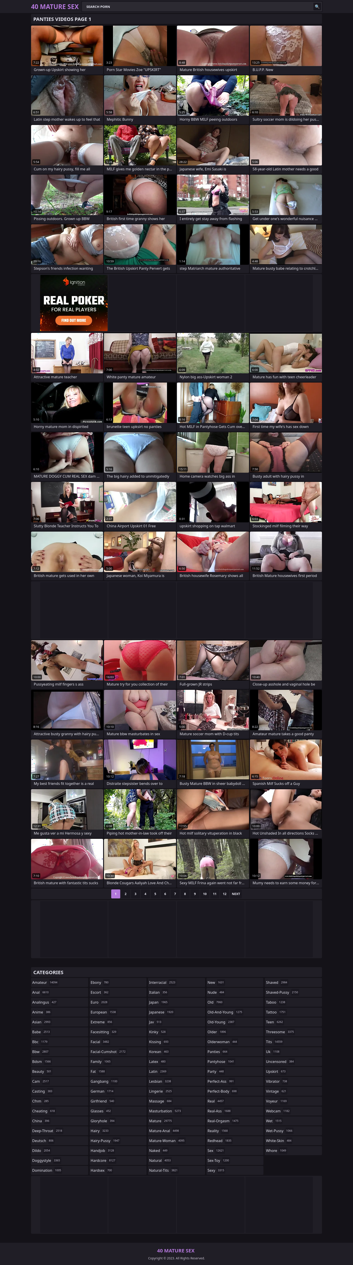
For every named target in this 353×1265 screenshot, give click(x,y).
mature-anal (164, 1130)
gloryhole (103, 1121)
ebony (100, 982)
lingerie (161, 1091)
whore (276, 1150)
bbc (40, 1041)
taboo (276, 1002)
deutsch (43, 1140)
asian (42, 1022)
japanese (161, 1012)
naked (158, 1150)
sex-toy (219, 1160)
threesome (280, 1032)
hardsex (102, 1170)
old (216, 1002)
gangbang (105, 1081)
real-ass (220, 1111)
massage (160, 1101)
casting (42, 1091)
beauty (42, 1071)
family (101, 1061)
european (104, 1012)
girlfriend (103, 1101)
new (216, 982)
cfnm (41, 1101)
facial (100, 1041)
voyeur (277, 1101)
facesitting (104, 1032)
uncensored (280, 1061)
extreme (102, 1022)
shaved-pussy (282, 992)
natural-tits (164, 1170)
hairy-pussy (106, 1140)
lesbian (160, 1081)
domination (47, 1170)
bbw (41, 1051)
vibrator (277, 1081)
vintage (276, 1091)
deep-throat (47, 1130)
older (217, 1032)
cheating (44, 1111)
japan (159, 1002)
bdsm (42, 1061)
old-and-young (225, 1012)
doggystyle (46, 1160)
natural (160, 1160)
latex (158, 1061)
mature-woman (167, 1140)
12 (224, 894)
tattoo (276, 1012)
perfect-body (223, 1091)
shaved (277, 982)
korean (159, 1051)
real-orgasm (224, 1121)
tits (274, 1041)
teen (275, 1022)
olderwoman (223, 1041)
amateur (45, 982)
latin (158, 1071)
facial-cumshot (109, 1051)
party (216, 1071)
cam (41, 1081)
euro (100, 1002)
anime (42, 1012)
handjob (103, 1150)
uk (273, 1051)
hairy (100, 1130)
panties (218, 1051)
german (103, 1091)
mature (161, 1121)
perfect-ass (221, 1081)
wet (274, 1121)
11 (215, 894)
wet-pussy (279, 1130)
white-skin (279, 1140)
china (41, 1121)
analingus (44, 1002)
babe (41, 1032)
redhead (220, 1140)
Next (236, 894)
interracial (162, 982)
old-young (221, 1022)
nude (216, 992)
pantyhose (221, 1061)
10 (205, 894)
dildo (41, 1150)
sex (216, 1150)
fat (98, 1071)
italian (158, 992)
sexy (216, 1170)
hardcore (103, 1160)
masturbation (165, 1111)
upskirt (276, 1071)
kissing (159, 1041)
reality (218, 1130)
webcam (278, 1111)
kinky (158, 1032)
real (216, 1101)
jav (155, 1022)
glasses (101, 1111)
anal (41, 992)
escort (100, 992)
